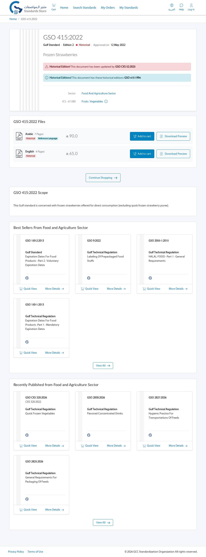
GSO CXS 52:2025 (125, 66)
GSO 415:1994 (132, 77)
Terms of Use (35, 551)
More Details (54, 288)
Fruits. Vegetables (95, 101)
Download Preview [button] (173, 136)
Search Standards (86, 7)
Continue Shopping (103, 178)
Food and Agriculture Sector (99, 93)
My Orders (108, 7)
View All (103, 365)
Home (65, 7)
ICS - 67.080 (69, 101)
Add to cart (142, 136)
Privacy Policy (16, 551)
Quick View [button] (28, 288)
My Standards (128, 7)
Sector (72, 93)
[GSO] (27, 7)
